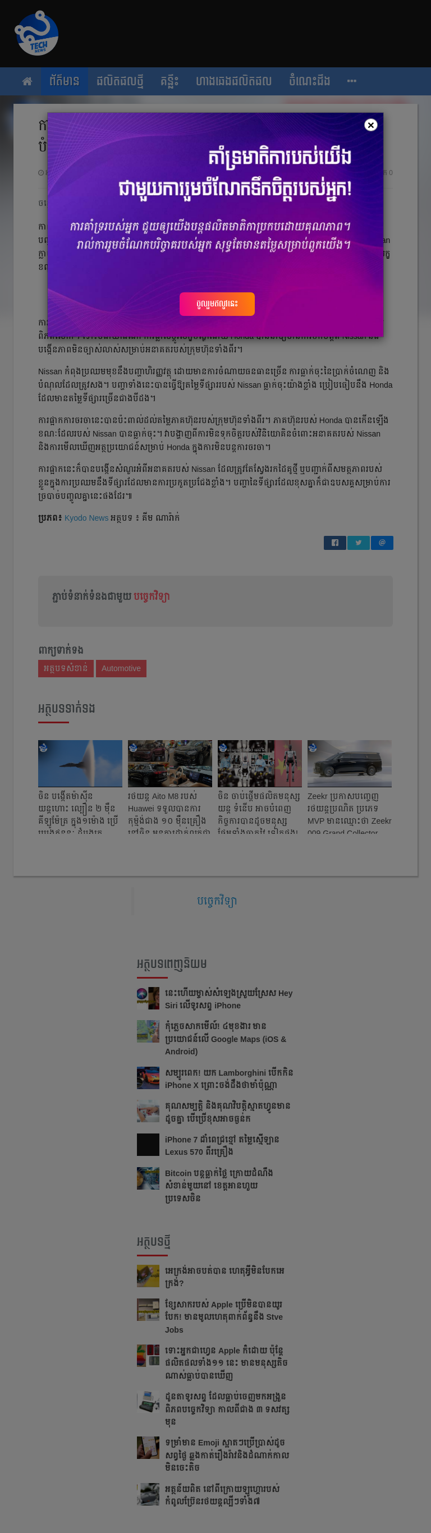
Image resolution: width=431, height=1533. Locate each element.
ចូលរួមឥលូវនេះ (217, 303)
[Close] (371, 124)
